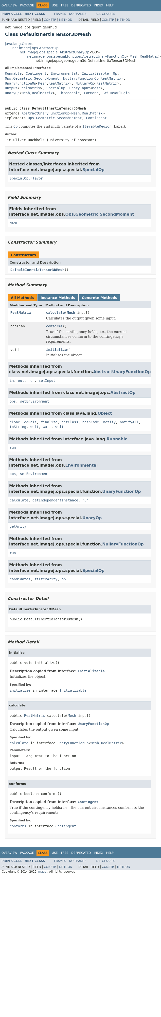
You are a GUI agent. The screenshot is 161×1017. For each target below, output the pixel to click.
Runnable (13, 73)
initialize (56, 350)
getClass (70, 422)
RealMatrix (149, 56)
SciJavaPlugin (116, 93)
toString (18, 427)
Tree (64, 5)
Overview (9, 5)
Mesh (134, 56)
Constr (50, 20)
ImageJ (42, 871)
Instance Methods (57, 298)
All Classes (105, 14)
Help (110, 5)
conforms (54, 326)
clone (15, 422)
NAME (14, 223)
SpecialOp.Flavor (26, 178)
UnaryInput (79, 88)
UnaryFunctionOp (20, 83)
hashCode (90, 422)
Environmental (64, 73)
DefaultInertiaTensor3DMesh (37, 270)
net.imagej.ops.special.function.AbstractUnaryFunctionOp (76, 56)
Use (55, 5)
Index (98, 5)
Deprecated (81, 5)
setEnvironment (34, 401)
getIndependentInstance (55, 500)
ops (13, 401)
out (21, 381)
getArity (18, 526)
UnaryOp (12, 93)
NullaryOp (85, 83)
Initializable (95, 73)
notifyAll (129, 422)
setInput (47, 381)
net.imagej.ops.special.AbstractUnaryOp (54, 52)
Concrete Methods (99, 298)
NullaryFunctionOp (80, 78)
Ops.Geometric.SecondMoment (32, 78)
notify (109, 422)
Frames (60, 14)
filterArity (46, 579)
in (12, 381)
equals (30, 422)
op (64, 579)
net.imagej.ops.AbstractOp (35, 48)
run (31, 381)
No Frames (78, 14)
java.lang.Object (19, 44)
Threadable (69, 93)
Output (11, 88)
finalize (49, 422)
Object (105, 413)
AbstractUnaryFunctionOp (45, 113)
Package (27, 5)
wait (34, 427)
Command (91, 93)
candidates (20, 579)
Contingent (36, 73)
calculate (55, 313)
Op (115, 73)
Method (65, 20)
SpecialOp (56, 88)
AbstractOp (123, 392)
